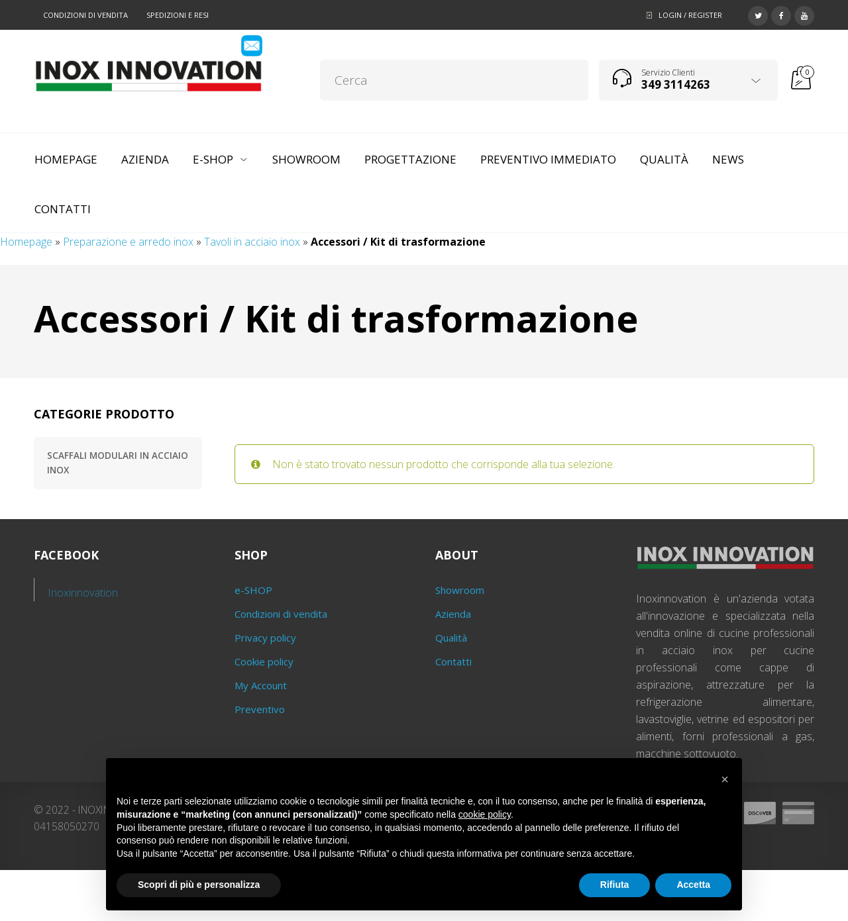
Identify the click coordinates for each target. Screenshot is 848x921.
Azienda (453, 613)
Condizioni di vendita (85, 15)
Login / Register (690, 15)
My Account (261, 685)
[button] (724, 779)
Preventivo (260, 709)
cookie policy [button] (484, 814)
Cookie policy (264, 661)
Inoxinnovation (83, 592)
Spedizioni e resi (177, 15)
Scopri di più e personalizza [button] (199, 884)
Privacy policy (265, 637)
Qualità (451, 637)
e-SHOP (253, 590)
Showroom (459, 590)
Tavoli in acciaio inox (252, 241)
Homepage (26, 241)
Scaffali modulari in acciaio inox (117, 463)
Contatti (453, 661)
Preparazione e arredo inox (128, 241)
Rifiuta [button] (614, 884)
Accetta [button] (693, 884)
